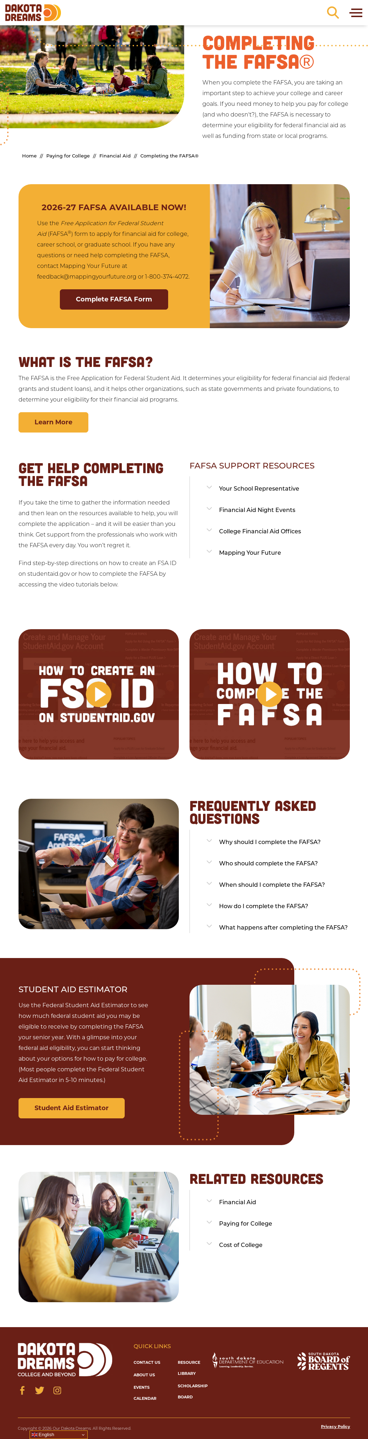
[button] (99, 694)
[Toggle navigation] (355, 12)
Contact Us (147, 1362)
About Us (144, 1374)
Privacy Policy (335, 1426)
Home (29, 156)
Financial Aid (115, 156)
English (43, 1435)
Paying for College (68, 156)
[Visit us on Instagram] (57, 1390)
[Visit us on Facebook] (22, 1390)
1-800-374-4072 (166, 276)
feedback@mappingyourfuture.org (86, 276)
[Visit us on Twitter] (39, 1390)
